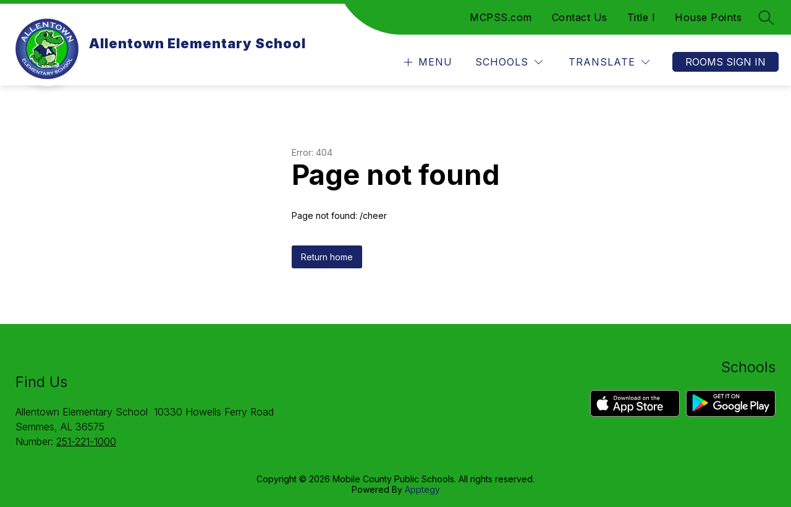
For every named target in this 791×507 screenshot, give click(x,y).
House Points (708, 17)
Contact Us (579, 17)
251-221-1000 (86, 441)
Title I (641, 17)
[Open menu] (426, 62)
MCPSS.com (501, 17)
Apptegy (422, 489)
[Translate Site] (609, 62)
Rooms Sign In (725, 62)
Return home (327, 257)
